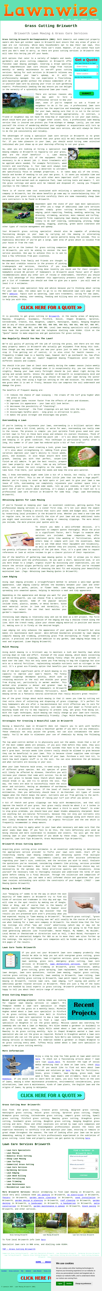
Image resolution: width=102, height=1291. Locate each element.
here (37, 1059)
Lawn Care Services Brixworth (26, 1144)
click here (54, 1062)
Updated (28, 1271)
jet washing (43, 1195)
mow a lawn (28, 1026)
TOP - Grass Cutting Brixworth (18, 1249)
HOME (62, 19)
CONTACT (84, 19)
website (13, 294)
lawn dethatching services (65, 964)
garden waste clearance (43, 1198)
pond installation (85, 1198)
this (97, 1065)
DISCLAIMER (94, 19)
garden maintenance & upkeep (49, 1206)
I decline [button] (69, 1283)
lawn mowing (63, 328)
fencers (6, 1198)
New (22, 1271)
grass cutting (60, 51)
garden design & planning (29, 1200)
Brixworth (54, 316)
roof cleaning (67, 1200)
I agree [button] (60, 1283)
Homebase (6, 1079)
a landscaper (35, 1203)
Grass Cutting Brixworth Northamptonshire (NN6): (29, 39)
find (11, 1110)
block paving (89, 1206)
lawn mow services (88, 970)
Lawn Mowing (37, 1271)
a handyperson (68, 1203)
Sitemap (4, 1271)
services (30, 1209)
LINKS (69, 19)
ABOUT (76, 19)
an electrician (75, 1195)
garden (24, 81)
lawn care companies (83, 1124)
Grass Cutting (14, 1271)
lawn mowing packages (25, 64)
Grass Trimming (49, 1271)
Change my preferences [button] (83, 1283)
